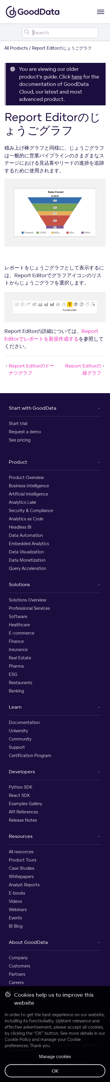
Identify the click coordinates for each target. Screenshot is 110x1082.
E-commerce (21, 632)
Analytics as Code (26, 518)
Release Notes (23, 820)
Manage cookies (55, 1056)
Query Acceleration (27, 568)
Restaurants (20, 682)
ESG (13, 674)
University (18, 730)
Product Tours (22, 859)
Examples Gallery (25, 803)
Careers (16, 982)
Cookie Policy (18, 1039)
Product (18, 462)
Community (20, 738)
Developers (22, 771)
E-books (17, 892)
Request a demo (25, 431)
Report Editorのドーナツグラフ (29, 369)
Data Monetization (27, 560)
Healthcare (19, 624)
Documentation (24, 722)
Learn (15, 707)
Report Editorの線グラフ (85, 369)
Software (18, 616)
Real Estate (20, 657)
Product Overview (26, 477)
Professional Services (29, 608)
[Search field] (60, 32)
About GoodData (28, 942)
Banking (16, 690)
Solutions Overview (27, 599)
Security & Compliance (31, 510)
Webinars (18, 909)
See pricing (20, 439)
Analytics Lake (22, 502)
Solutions (19, 584)
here (77, 76)
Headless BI (20, 526)
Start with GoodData (32, 408)
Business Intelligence (29, 485)
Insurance (18, 649)
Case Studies (21, 868)
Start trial (18, 423)
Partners (17, 974)
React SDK (19, 795)
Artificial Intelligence (28, 493)
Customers (19, 965)
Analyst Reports (24, 884)
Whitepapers (21, 876)
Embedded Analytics (29, 543)
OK (55, 1071)
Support (17, 747)
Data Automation (26, 535)
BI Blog (16, 926)
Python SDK (20, 787)
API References (23, 811)
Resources (21, 836)
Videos (15, 901)
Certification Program (30, 755)
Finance (16, 641)
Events (15, 917)
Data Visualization (26, 551)
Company (18, 957)
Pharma (16, 666)
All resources (21, 851)
